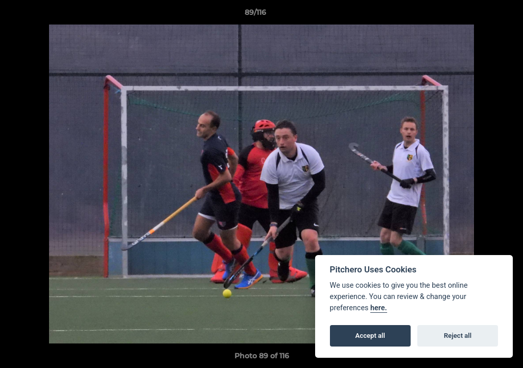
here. (378, 308)
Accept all (370, 335)
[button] (480, 14)
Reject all (457, 335)
